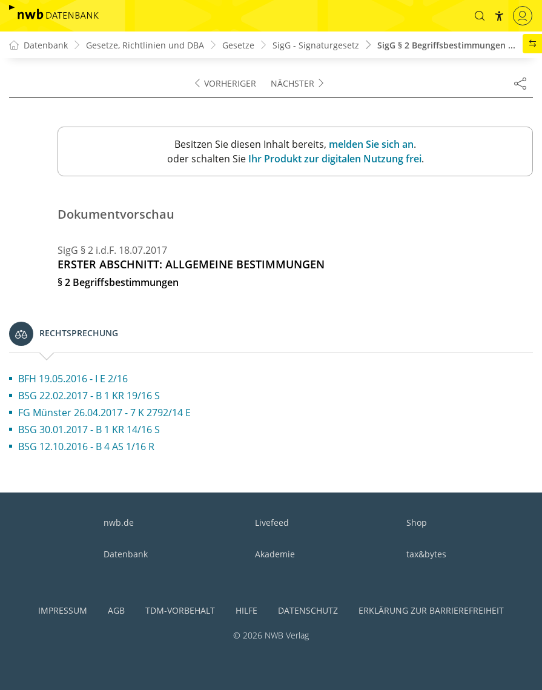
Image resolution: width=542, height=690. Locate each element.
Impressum (62, 610)
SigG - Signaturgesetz (316, 45)
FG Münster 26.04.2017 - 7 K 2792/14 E (104, 412)
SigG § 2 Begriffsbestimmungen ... (446, 45)
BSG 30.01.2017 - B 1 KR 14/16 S (89, 429)
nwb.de (119, 522)
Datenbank (126, 554)
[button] (479, 16)
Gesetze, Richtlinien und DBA (145, 45)
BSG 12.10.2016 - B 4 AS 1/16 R (86, 446)
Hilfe (246, 610)
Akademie (275, 554)
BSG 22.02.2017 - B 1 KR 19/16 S (89, 395)
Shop (416, 522)
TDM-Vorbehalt (180, 610)
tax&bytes (426, 554)
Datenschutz (308, 610)
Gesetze (238, 45)
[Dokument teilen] (520, 83)
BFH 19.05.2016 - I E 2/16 (73, 378)
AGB (116, 610)
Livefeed (272, 522)
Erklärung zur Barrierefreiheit (431, 610)
